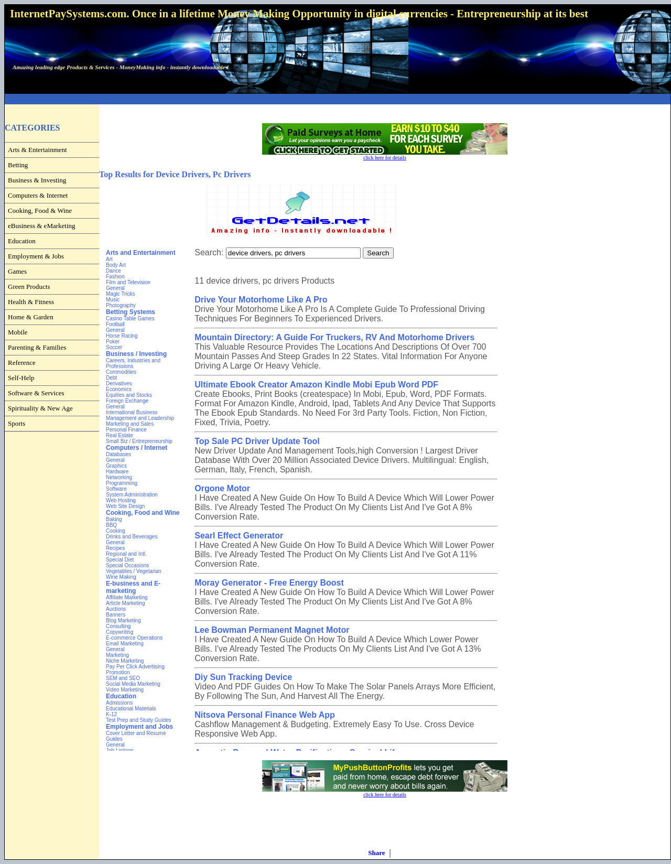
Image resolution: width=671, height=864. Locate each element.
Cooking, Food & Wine (40, 210)
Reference (22, 362)
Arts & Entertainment (37, 150)
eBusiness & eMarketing (41, 226)
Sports (16, 423)
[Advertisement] (337, 99)
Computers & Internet (38, 195)
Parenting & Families (37, 347)
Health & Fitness (31, 302)
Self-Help (21, 378)
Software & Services (36, 393)
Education (22, 241)
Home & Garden (30, 317)
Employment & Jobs (36, 256)
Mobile (18, 332)
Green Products (29, 286)
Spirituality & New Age (40, 408)
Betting (18, 165)
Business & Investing (37, 180)
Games (17, 271)
